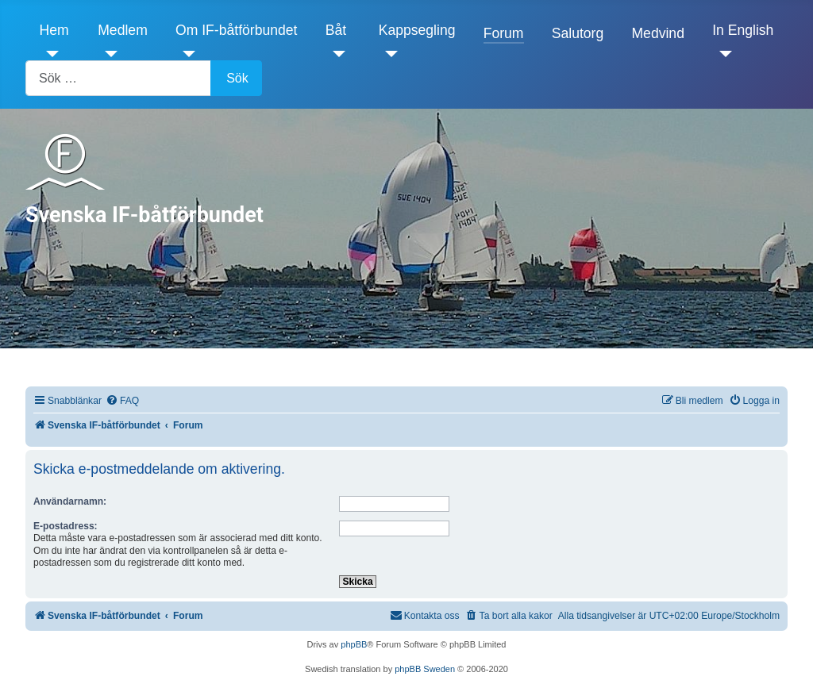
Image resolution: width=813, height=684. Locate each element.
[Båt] (335, 53)
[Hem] (50, 53)
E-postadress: (65, 526)
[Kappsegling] (389, 53)
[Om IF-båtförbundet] (185, 53)
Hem (54, 30)
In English (742, 30)
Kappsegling (417, 30)
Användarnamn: (69, 501)
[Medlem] (108, 53)
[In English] (722, 53)
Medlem (123, 30)
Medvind (657, 33)
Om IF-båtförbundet (236, 30)
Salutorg (578, 33)
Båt (336, 30)
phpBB (354, 644)
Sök (237, 78)
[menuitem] (122, 401)
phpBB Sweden (425, 669)
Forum (504, 33)
